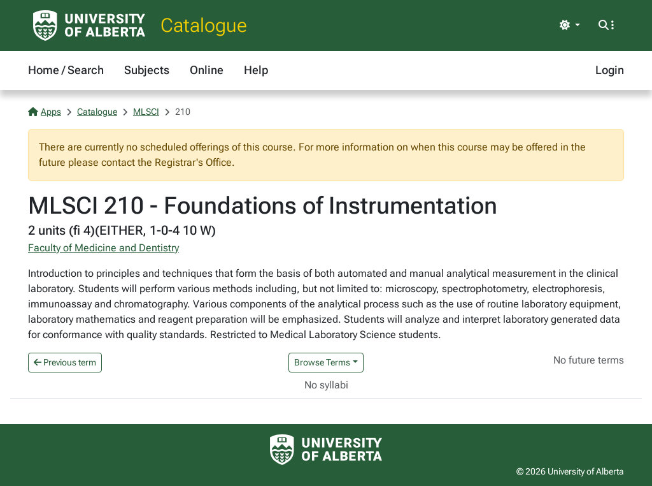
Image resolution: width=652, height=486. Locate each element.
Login (609, 70)
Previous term (65, 362)
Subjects (146, 70)
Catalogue (203, 25)
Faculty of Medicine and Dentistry (103, 248)
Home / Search (66, 70)
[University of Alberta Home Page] (89, 25)
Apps (44, 112)
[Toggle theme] (569, 25)
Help (256, 70)
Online (206, 70)
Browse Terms (322, 362)
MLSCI (146, 112)
